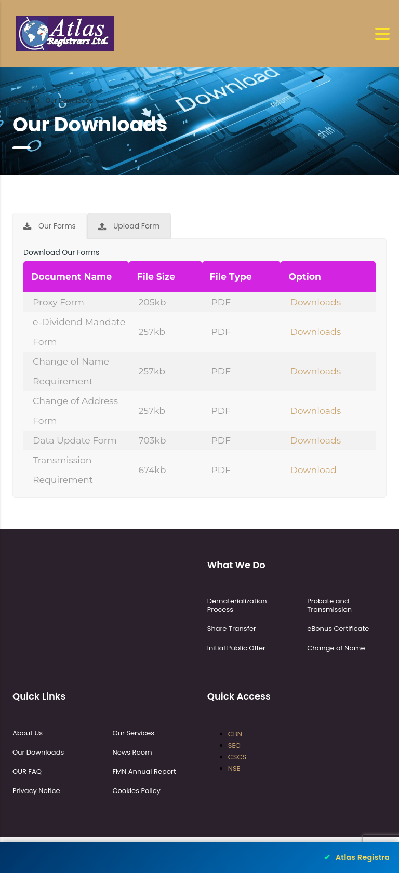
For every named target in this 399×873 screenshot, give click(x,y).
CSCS (237, 757)
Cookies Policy (137, 791)
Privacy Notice (36, 791)
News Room (132, 752)
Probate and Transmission (329, 605)
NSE (234, 768)
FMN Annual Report (144, 772)
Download (313, 469)
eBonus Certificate (338, 629)
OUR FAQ (27, 772)
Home (21, 100)
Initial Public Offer (236, 648)
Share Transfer (231, 629)
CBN (235, 734)
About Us (27, 733)
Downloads (315, 302)
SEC (234, 745)
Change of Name (336, 648)
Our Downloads (38, 752)
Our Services (134, 733)
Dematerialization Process (237, 605)
